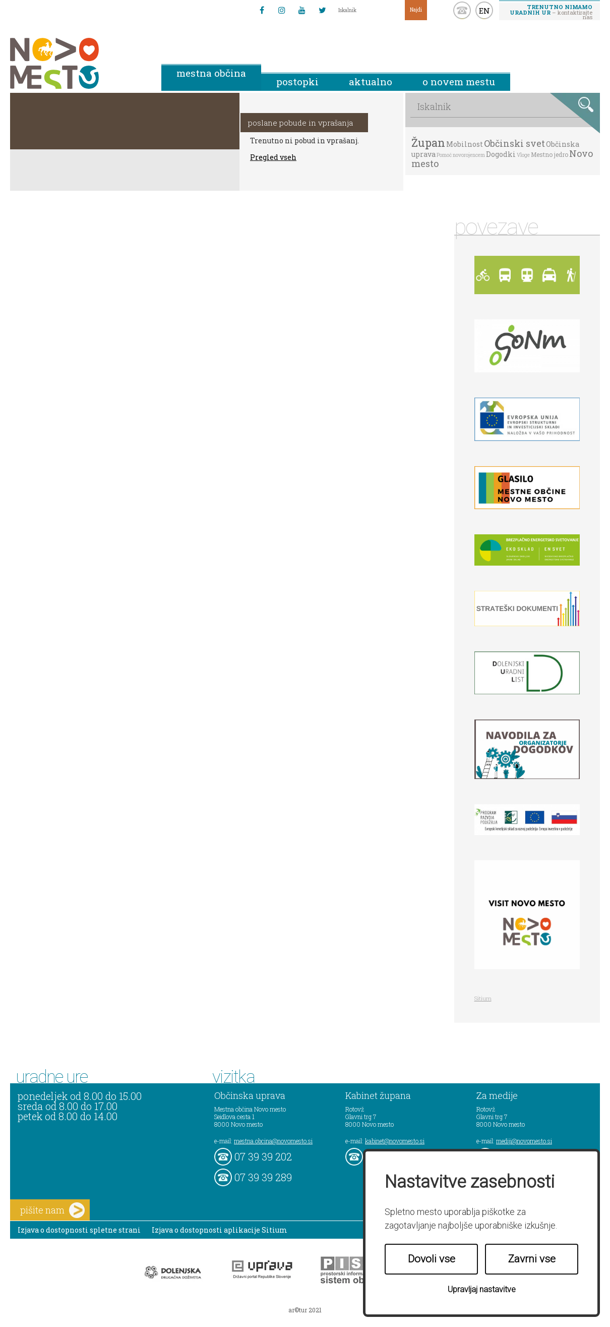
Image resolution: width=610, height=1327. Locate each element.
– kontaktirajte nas (551, 11)
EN (484, 11)
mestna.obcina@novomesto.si (273, 1141)
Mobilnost (464, 144)
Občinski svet (514, 143)
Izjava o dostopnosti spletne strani (79, 1230)
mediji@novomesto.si (524, 1141)
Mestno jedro (549, 154)
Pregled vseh (273, 157)
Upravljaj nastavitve (482, 1289)
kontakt (462, 10)
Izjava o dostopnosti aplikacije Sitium (219, 1230)
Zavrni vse (532, 1259)
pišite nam (52, 1210)
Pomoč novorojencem (461, 155)
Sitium (483, 998)
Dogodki (501, 154)
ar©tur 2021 (305, 1310)
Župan (428, 142)
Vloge (523, 155)
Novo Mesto (78, 63)
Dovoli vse (431, 1259)
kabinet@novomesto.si (394, 1141)
